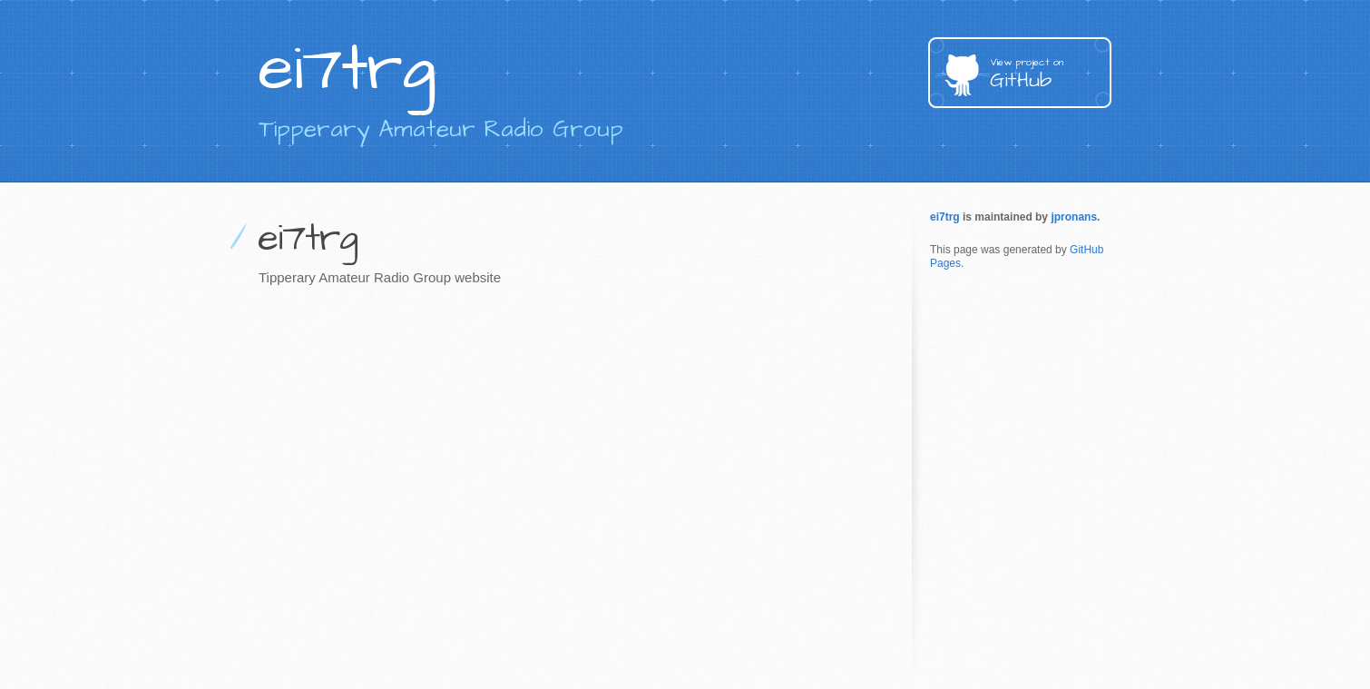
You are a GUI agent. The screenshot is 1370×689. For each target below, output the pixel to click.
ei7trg (945, 217)
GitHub (1050, 74)
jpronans (1074, 217)
